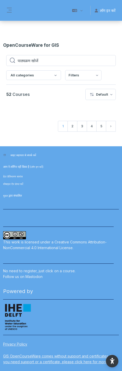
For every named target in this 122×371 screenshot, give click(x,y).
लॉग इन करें (36, 166)
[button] (77, 10)
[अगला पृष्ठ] (111, 126)
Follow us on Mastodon (23, 276)
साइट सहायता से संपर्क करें (23, 155)
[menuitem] (83, 75)
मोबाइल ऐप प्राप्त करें (13, 184)
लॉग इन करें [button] (105, 10)
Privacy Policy (15, 344)
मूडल (5, 195)
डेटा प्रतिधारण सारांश (13, 176)
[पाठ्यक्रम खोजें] (65, 60)
